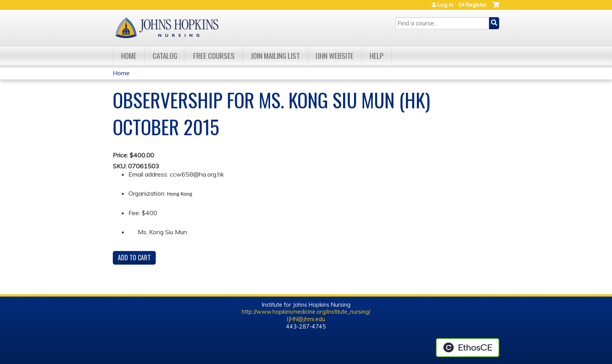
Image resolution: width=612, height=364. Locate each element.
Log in (445, 4)
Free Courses (214, 55)
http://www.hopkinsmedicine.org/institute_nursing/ (306, 311)
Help (377, 55)
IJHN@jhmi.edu (306, 319)
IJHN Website (335, 55)
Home (129, 55)
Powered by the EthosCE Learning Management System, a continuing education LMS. (467, 347)
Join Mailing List (275, 55)
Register (476, 4)
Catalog (165, 55)
